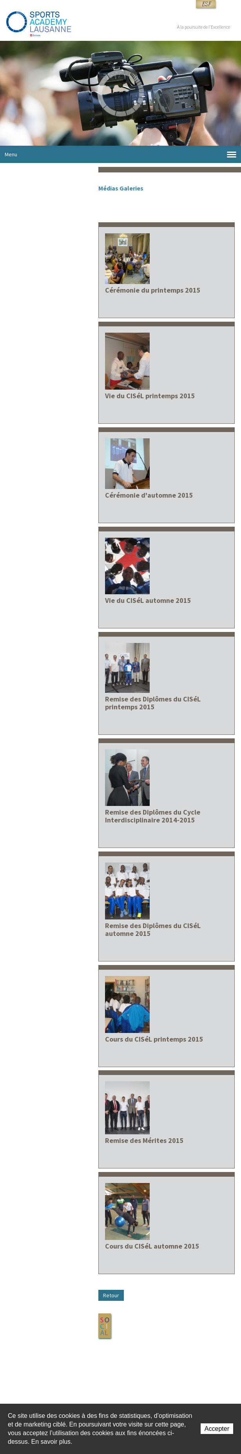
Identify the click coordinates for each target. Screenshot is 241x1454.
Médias (108, 188)
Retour (111, 1295)
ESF (205, 4)
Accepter (217, 1428)
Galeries (131, 188)
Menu (120, 154)
